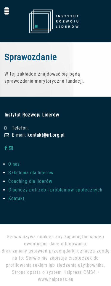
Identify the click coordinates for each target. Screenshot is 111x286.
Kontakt (16, 198)
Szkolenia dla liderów (31, 172)
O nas (14, 164)
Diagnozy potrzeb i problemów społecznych (55, 190)
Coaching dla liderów (30, 181)
